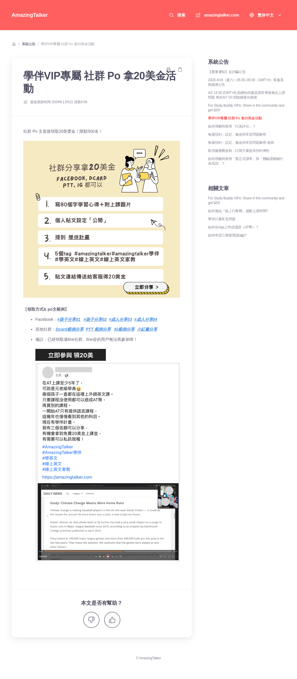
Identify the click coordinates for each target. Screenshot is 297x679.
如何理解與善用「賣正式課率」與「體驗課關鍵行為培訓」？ (245, 161)
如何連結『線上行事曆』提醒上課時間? (238, 211)
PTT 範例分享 (98, 329)
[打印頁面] (168, 69)
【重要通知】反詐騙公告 (226, 72)
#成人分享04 (145, 319)
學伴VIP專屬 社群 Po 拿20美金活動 (68, 44)
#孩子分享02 (95, 319)
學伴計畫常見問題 (221, 219)
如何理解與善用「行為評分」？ (232, 126)
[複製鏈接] (180, 69)
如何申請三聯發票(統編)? (227, 235)
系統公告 (28, 44)
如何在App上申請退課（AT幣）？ (233, 227)
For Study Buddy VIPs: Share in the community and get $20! (246, 107)
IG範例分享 (124, 329)
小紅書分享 (147, 329)
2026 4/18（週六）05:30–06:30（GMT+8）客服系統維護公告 (245, 82)
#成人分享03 (120, 319)
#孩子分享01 (68, 319)
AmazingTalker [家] (30, 15)
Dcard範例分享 (70, 329)
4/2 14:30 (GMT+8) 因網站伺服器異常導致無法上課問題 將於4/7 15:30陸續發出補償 (246, 95)
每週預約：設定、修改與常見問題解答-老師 (241, 143)
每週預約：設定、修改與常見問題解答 (237, 134)
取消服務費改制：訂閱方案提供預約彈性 (238, 151)
